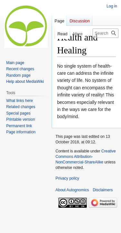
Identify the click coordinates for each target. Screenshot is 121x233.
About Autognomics (72, 190)
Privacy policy (67, 178)
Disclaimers (103, 190)
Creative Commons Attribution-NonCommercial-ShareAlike (85, 156)
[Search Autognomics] (105, 33)
